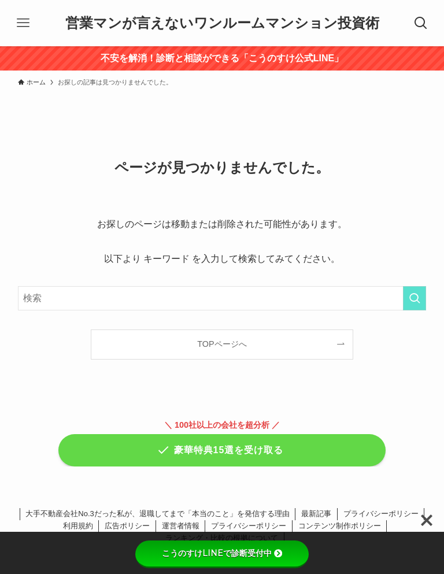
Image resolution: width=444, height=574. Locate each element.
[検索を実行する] (414, 298)
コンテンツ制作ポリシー (339, 525)
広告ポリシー (127, 525)
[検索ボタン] (421, 23)
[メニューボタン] (23, 23)
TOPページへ (221, 344)
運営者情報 (180, 525)
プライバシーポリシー (381, 513)
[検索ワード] (222, 298)
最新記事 (316, 513)
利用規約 (78, 525)
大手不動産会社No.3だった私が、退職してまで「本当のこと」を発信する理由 (157, 513)
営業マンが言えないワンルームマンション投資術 (222, 23)
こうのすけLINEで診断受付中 (222, 553)
